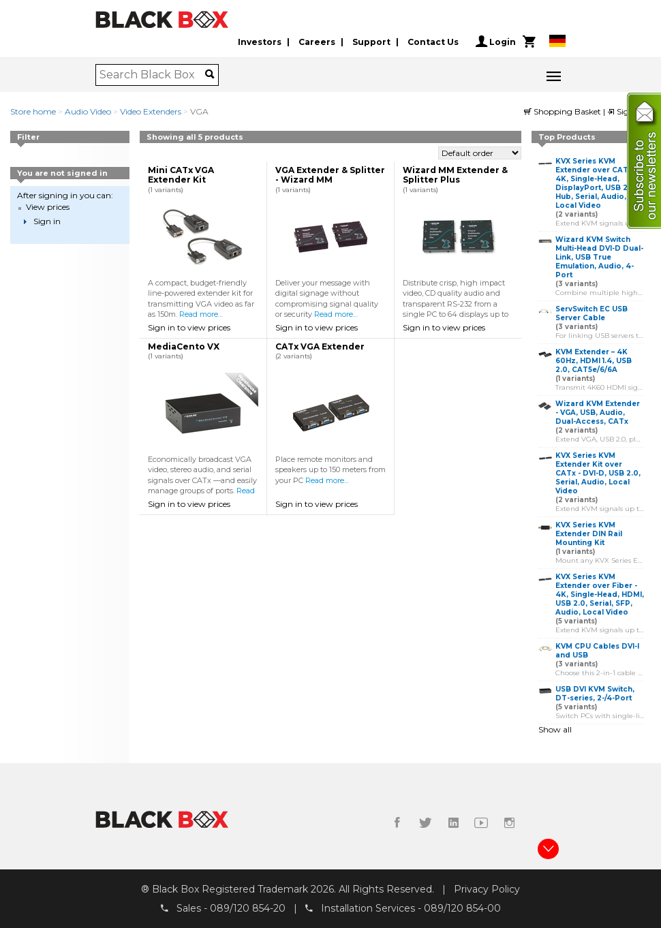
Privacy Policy (487, 889)
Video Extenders (150, 111)
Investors (259, 42)
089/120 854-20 (248, 908)
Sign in (625, 111)
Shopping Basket (563, 111)
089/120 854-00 (462, 908)
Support (371, 42)
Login (496, 41)
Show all (555, 729)
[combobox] (152, 74)
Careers (316, 42)
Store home (33, 111)
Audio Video (88, 111)
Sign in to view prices (189, 327)
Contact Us (433, 42)
